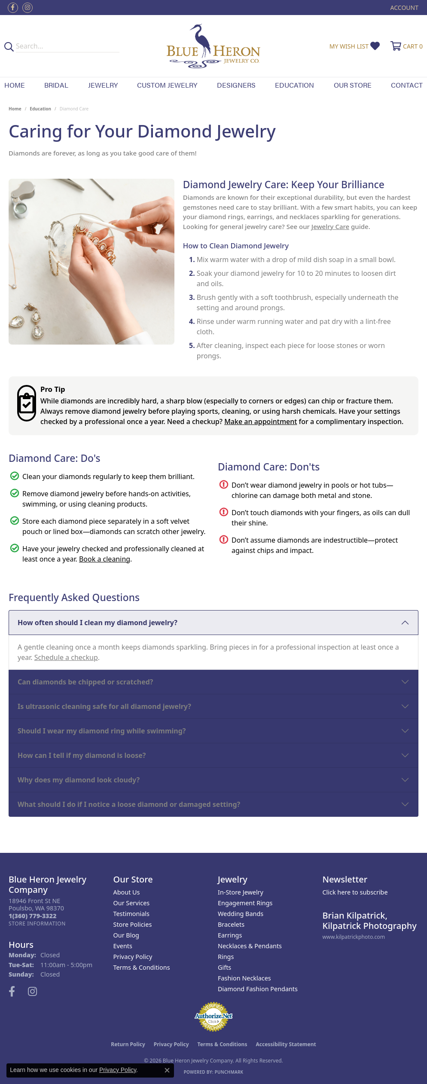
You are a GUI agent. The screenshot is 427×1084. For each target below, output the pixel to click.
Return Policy (128, 1044)
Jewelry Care (330, 226)
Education (40, 109)
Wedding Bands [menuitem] (240, 914)
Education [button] (294, 85)
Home (14, 85)
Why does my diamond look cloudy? (79, 780)
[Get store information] (37, 923)
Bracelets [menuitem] (231, 924)
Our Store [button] (353, 85)
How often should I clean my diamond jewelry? (97, 622)
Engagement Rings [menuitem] (245, 903)
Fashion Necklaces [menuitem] (244, 978)
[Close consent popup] (167, 1070)
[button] (403, 7)
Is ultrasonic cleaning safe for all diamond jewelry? (104, 706)
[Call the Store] (32, 916)
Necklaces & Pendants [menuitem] (250, 946)
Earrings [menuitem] (230, 935)
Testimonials (131, 914)
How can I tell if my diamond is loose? (82, 755)
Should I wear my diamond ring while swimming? (102, 731)
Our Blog (126, 935)
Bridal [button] (56, 85)
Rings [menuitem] (226, 957)
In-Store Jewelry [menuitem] (240, 892)
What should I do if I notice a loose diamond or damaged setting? (129, 804)
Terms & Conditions (141, 967)
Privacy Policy (132, 957)
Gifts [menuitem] (224, 967)
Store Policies (132, 924)
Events (122, 946)
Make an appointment (260, 421)
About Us (126, 892)
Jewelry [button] (103, 85)
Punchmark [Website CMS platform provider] (229, 1072)
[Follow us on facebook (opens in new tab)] (13, 8)
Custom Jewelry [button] (167, 85)
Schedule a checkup (66, 657)
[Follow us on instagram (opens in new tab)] (27, 8)
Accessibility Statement (286, 1044)
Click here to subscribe (355, 892)
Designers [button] (236, 85)
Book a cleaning (104, 559)
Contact (407, 85)
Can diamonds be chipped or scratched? (85, 682)
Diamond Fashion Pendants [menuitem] (258, 989)
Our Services (131, 903)
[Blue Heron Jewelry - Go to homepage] (213, 46)
